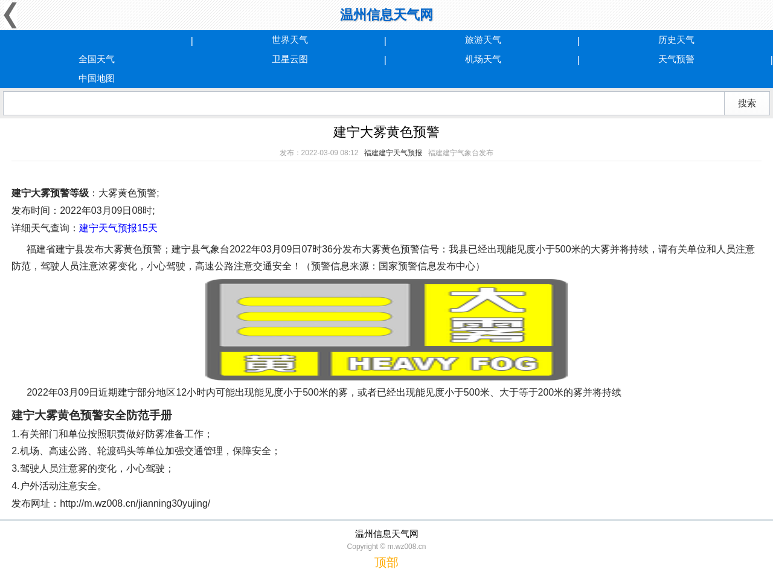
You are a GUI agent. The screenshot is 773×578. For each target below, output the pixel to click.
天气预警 (676, 59)
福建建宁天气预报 (393, 153)
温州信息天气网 (386, 14)
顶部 (386, 562)
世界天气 (290, 39)
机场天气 (483, 59)
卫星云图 (290, 59)
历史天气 (676, 39)
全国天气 (97, 59)
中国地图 (97, 78)
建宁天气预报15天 (118, 228)
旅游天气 (483, 39)
